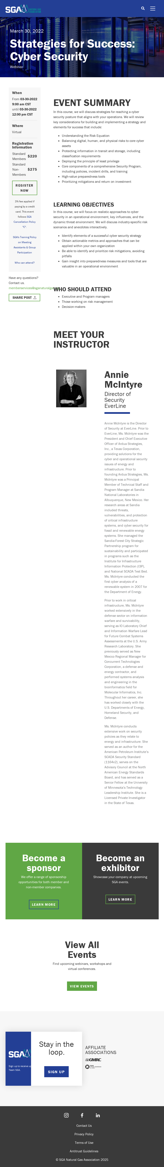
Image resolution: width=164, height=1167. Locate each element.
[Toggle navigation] (153, 8)
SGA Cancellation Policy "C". (25, 222)
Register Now (25, 188)
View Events (82, 986)
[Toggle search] (143, 8)
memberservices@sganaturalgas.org (34, 288)
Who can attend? (25, 262)
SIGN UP (56, 1071)
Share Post (22, 297)
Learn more (44, 904)
